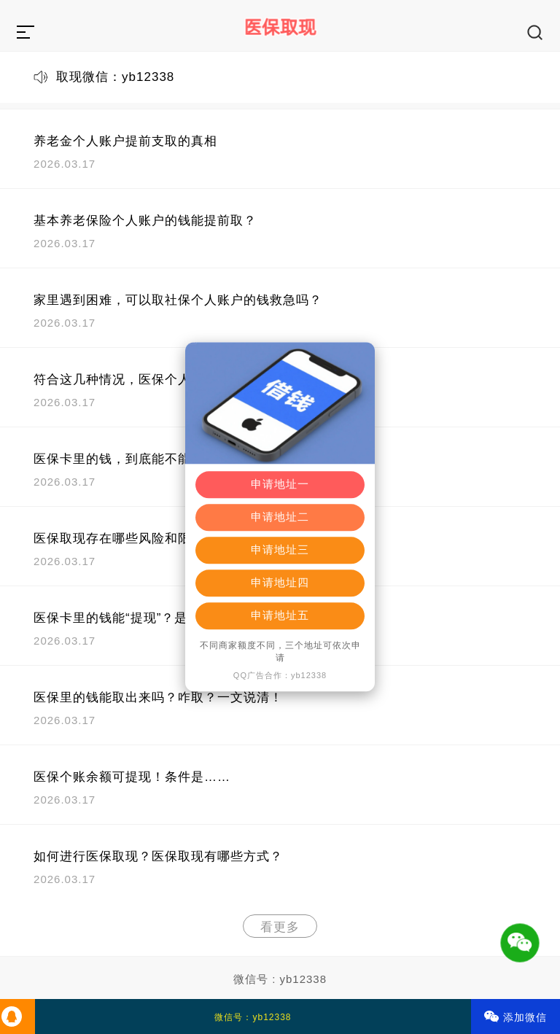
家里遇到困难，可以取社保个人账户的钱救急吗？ (178, 300)
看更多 (280, 927)
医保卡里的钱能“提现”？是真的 (124, 618)
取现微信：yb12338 (115, 77)
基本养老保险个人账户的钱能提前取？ (145, 221)
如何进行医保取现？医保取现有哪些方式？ (158, 856)
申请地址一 (280, 484)
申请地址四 (280, 583)
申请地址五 (280, 616)
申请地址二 (280, 517)
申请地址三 (280, 550)
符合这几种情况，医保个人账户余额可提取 (158, 379)
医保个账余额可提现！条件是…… (132, 777)
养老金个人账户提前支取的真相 (125, 141)
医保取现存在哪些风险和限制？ (125, 538)
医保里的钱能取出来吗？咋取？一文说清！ (158, 697)
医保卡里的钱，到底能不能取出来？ (139, 459)
